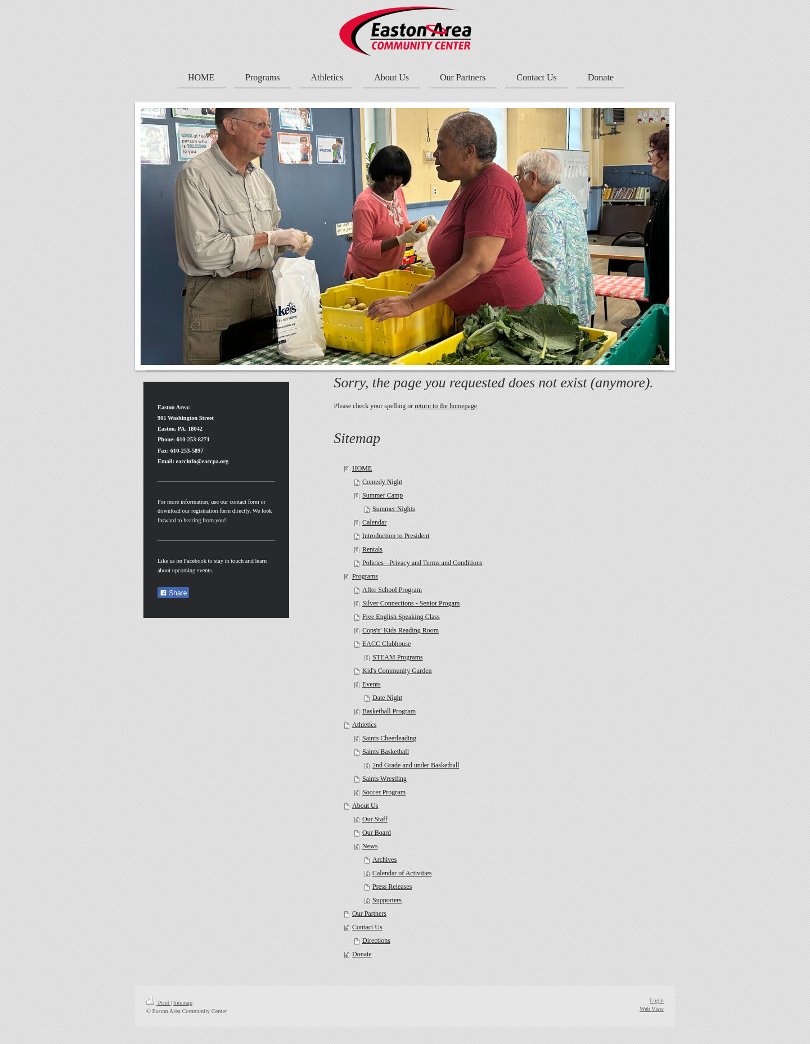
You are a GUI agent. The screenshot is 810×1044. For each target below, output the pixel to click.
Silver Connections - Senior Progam (411, 603)
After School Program (392, 590)
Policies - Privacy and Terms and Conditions (422, 563)
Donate (362, 954)
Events (371, 684)
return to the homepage (446, 406)
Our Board (376, 833)
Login (657, 1000)
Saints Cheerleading (389, 738)
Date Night (387, 698)
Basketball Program (389, 711)
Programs (365, 576)
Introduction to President (395, 536)
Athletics (364, 725)
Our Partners (369, 914)
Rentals (372, 549)
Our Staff (375, 819)
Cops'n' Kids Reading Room (400, 630)
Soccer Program (384, 792)
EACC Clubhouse (386, 644)
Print (158, 1003)
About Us (365, 806)
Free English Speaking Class (401, 617)
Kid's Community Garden (397, 671)
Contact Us (367, 927)
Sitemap (182, 1003)
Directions (376, 940)
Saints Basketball (385, 752)
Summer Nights (393, 509)
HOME (362, 468)
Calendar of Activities (401, 873)
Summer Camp (382, 495)
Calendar (374, 522)
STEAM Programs (397, 657)
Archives (384, 860)
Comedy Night (382, 482)
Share (173, 593)
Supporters (387, 900)
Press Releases (392, 887)
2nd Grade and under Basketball (416, 765)
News (369, 846)
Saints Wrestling (384, 779)
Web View (652, 1009)
